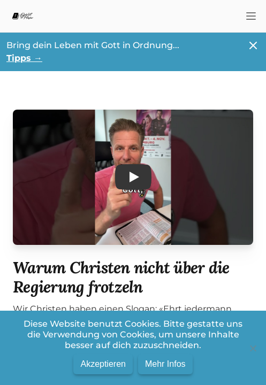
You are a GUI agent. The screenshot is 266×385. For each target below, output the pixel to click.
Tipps (24, 58)
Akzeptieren (103, 363)
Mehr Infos (165, 363)
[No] (252, 348)
